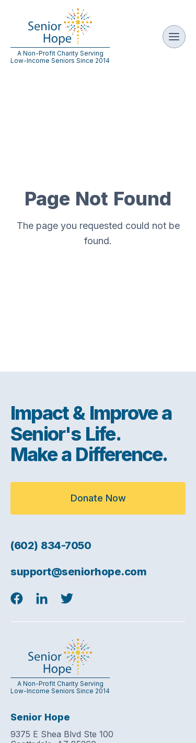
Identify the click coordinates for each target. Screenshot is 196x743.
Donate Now (98, 498)
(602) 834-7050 (50, 545)
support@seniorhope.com (78, 571)
